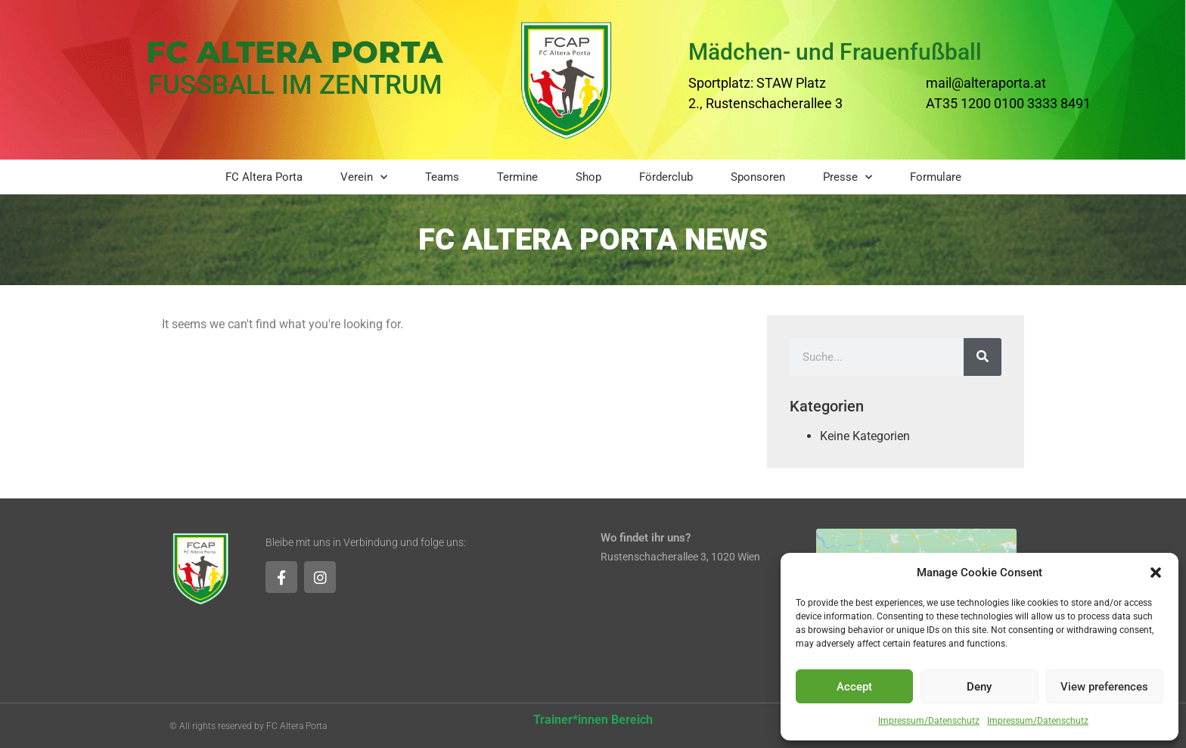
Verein (363, 177)
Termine (517, 177)
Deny (979, 687)
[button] (1155, 572)
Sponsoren (758, 177)
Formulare (935, 177)
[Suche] (982, 357)
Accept (854, 687)
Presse (847, 177)
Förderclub (666, 177)
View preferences (1104, 687)
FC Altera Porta (264, 177)
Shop (588, 177)
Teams (442, 177)
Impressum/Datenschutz (929, 720)
